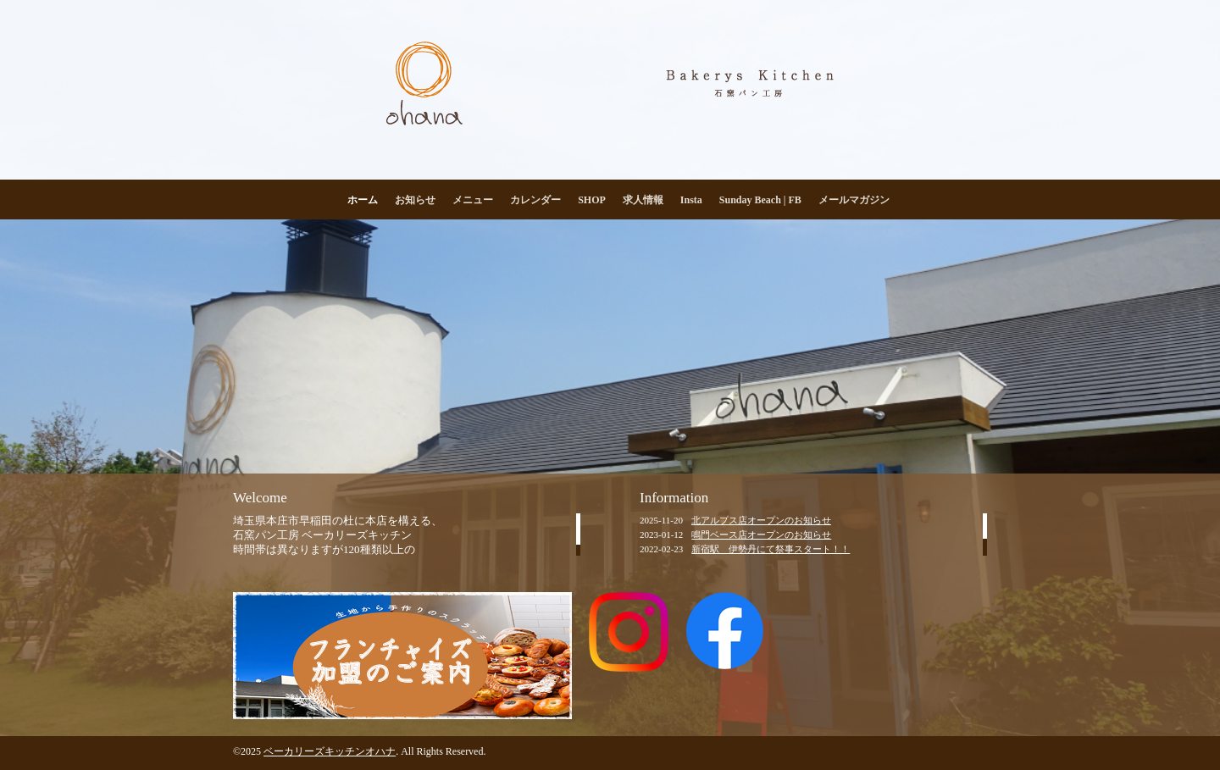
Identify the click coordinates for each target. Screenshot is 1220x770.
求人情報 (643, 200)
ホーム (362, 200)
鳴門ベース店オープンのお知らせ (761, 534)
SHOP (592, 200)
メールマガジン (854, 200)
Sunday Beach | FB (760, 200)
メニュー (472, 200)
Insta (691, 200)
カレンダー (535, 200)
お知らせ (415, 200)
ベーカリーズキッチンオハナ (329, 751)
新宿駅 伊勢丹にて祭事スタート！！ (770, 549)
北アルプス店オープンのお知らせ (761, 520)
